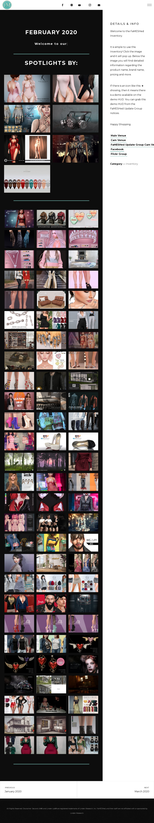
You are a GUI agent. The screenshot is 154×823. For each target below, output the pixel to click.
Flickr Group (119, 154)
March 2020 (118, 789)
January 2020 (36, 789)
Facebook (117, 149)
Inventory (132, 163)
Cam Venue (118, 140)
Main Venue (118, 135)
